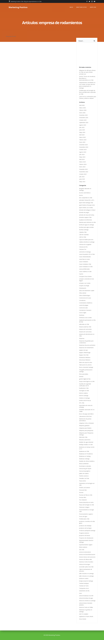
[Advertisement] (90, 54)
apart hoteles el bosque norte (87, 205)
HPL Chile (81, 403)
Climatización (82, 288)
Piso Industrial (83, 500)
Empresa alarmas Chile (85, 327)
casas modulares (83, 261)
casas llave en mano (84, 259)
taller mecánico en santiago (86, 573)
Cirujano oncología (84, 285)
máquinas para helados (85, 428)
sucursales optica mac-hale (86, 567)
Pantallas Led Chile (84, 478)
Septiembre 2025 (83, 122)
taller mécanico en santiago (86, 576)
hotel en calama (83, 393)
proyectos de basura (84, 535)
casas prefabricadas (84, 269)
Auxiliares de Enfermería (85, 220)
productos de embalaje (85, 525)
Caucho (81, 274)
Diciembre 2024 (83, 144)
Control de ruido (83, 308)
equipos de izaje (83, 350)
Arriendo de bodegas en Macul (87, 210)
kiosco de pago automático (86, 414)
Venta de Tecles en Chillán (86, 607)
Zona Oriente (82, 619)
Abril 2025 (81, 135)
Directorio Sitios (81, 7)
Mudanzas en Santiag (84, 456)
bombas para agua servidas (86, 227)
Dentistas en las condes (85, 317)
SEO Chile (81, 549)
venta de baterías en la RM (86, 595)
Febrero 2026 (82, 110)
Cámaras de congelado (85, 244)
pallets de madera (84, 473)
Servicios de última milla (85, 559)
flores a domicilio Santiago (86, 367)
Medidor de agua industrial (86, 442)
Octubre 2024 (82, 149)
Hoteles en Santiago (84, 398)
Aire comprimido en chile (85, 197)
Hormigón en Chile (84, 390)
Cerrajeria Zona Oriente (85, 276)
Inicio (71, 7)
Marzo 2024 (82, 162)
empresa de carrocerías (85, 329)
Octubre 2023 (82, 174)
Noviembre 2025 (83, 117)
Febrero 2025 (82, 140)
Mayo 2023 (82, 181)
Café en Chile (82, 237)
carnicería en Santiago (85, 252)
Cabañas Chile (83, 232)
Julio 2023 (81, 176)
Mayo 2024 (82, 157)
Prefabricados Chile (84, 519)
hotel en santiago (83, 395)
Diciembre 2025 (83, 115)
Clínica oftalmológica (84, 295)
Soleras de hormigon (84, 564)
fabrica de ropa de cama (85, 362)
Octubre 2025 (82, 120)
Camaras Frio (82, 249)
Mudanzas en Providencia (86, 454)
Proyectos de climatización (86, 538)
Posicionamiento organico (86, 514)
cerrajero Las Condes (84, 283)
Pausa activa (82, 481)
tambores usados (83, 578)
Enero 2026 (82, 112)
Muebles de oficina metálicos (86, 461)
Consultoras (82, 300)
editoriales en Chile (84, 324)
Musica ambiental (83, 463)
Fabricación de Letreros (85, 365)
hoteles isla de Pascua (85, 400)
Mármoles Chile (83, 437)
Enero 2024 (82, 167)
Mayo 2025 (82, 132)
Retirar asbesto (83, 547)
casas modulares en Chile (86, 266)
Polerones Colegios (84, 507)
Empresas (81, 338)
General (81, 376)
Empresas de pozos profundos (87, 345)
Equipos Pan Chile (83, 355)
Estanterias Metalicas (84, 357)
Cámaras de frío (83, 247)
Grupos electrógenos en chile (86, 381)
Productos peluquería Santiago (87, 530)
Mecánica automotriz (84, 439)
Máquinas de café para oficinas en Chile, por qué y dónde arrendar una (87, 72)
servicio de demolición (85, 552)
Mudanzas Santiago (84, 459)
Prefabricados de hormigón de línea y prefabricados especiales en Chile (87, 92)
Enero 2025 (82, 142)
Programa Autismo (84, 533)
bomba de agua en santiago (86, 225)
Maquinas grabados (84, 425)
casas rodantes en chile (85, 271)
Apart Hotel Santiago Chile (86, 202)
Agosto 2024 (82, 152)
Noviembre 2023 (83, 171)
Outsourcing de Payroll (85, 468)
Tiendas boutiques (84, 583)
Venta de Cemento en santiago (87, 600)
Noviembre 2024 (83, 147)
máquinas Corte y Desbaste (86, 423)
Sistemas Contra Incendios (86, 562)
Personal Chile (83, 490)
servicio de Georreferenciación (87, 554)
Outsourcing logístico (84, 471)
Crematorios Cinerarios (85, 310)
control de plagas (83, 305)
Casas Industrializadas (85, 256)
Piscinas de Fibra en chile (85, 495)
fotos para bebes (83, 374)
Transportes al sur (84, 588)
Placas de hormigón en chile (86, 505)
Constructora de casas (85, 298)
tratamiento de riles (84, 591)
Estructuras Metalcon (84, 360)
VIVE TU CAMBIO (83, 614)
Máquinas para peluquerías (86, 430)
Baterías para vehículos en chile (87, 222)
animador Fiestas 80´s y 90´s (87, 200)
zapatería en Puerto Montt (86, 616)
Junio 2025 (82, 130)
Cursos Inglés (82, 312)
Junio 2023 (82, 179)
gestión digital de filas (85, 379)
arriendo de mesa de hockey (86, 215)
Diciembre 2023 (83, 169)
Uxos (80, 593)
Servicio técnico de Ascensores (87, 557)
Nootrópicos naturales (85, 466)
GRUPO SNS (93, 7)
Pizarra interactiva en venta (86, 502)
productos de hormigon (85, 528)
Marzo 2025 (82, 137)
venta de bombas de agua (86, 598)
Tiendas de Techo (84, 586)
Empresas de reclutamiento (86, 347)
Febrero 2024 (82, 164)
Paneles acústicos (84, 476)
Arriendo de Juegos (84, 212)
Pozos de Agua (83, 516)
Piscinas (81, 492)
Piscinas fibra (82, 497)
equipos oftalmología (84, 352)
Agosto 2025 (82, 125)
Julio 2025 (81, 127)
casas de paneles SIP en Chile (87, 254)
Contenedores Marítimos (85, 303)
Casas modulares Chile (85, 264)
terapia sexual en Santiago (86, 581)
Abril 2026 (81, 105)
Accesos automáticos (85, 193)
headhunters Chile (84, 388)
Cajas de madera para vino (86, 239)
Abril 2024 (81, 159)
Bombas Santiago (84, 229)
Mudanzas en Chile (84, 451)
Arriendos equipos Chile (85, 217)
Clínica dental (82, 293)
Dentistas (81, 315)
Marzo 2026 (82, 108)
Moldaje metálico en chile (86, 444)
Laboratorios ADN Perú (85, 416)
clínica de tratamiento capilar (86, 290)
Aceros (81, 195)
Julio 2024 (81, 154)
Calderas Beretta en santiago (86, 242)
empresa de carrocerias (85, 332)
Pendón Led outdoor (84, 487)
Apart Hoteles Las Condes (86, 207)
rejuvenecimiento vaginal (85, 544)
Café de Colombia (84, 234)
